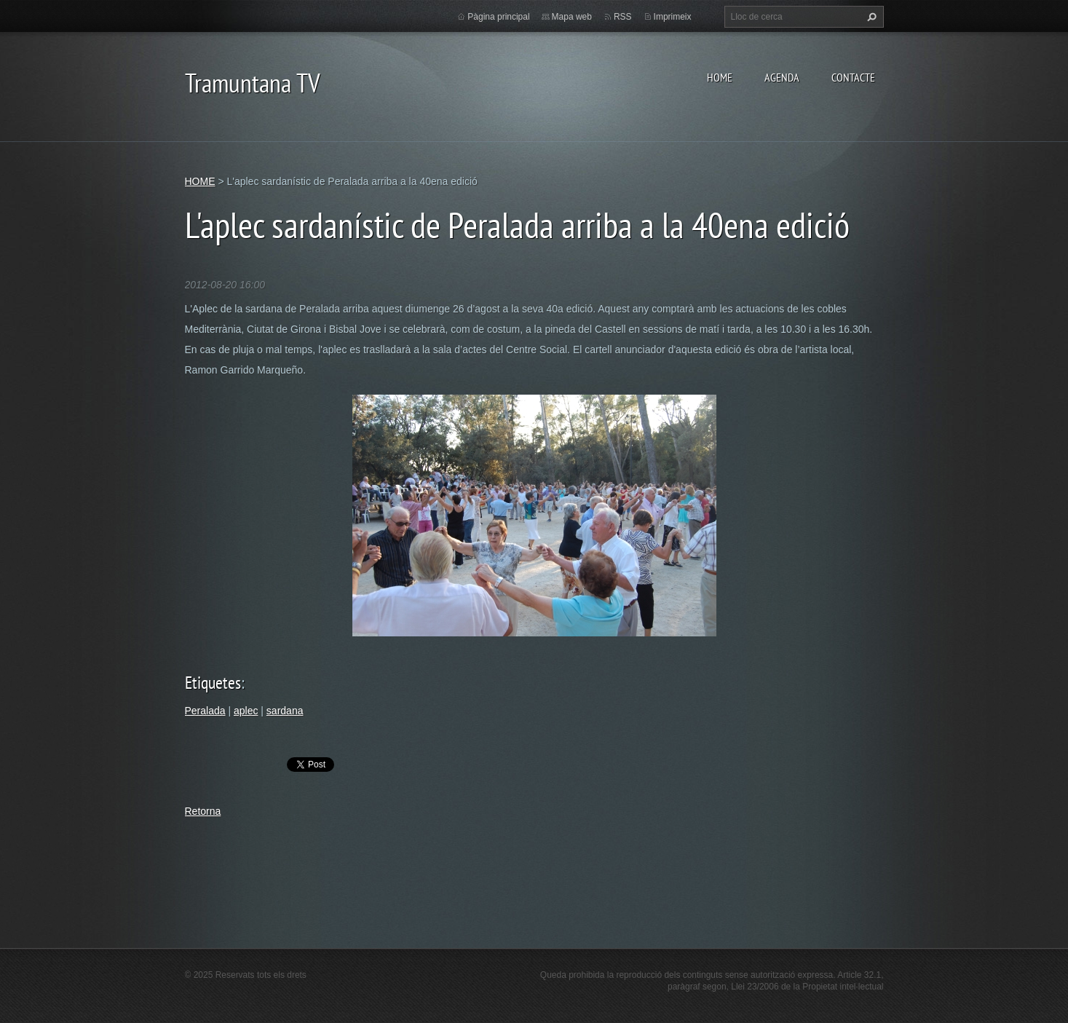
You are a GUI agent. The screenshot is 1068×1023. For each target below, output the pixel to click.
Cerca (870, 17)
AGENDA (781, 77)
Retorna (203, 811)
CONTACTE (853, 77)
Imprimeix (673, 17)
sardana (285, 710)
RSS (623, 17)
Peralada (205, 710)
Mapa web (572, 17)
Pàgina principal (498, 17)
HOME (719, 77)
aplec (246, 710)
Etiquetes (213, 682)
